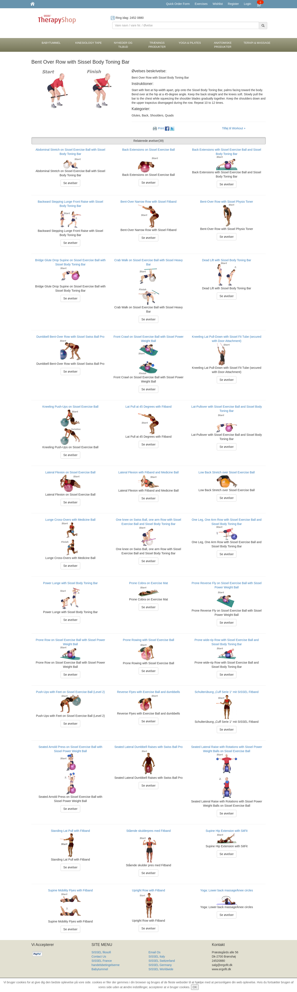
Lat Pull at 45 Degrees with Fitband (149, 406)
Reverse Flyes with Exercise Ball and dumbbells (148, 692)
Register (233, 3)
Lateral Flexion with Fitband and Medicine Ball (148, 472)
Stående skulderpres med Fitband (148, 830)
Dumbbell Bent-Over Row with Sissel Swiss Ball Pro (70, 336)
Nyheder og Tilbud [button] (123, 44)
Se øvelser (70, 183)
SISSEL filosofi (101, 952)
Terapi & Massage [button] (257, 42)
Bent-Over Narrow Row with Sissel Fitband (148, 201)
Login (247, 3)
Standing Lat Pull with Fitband (70, 830)
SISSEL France (102, 960)
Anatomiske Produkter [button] (223, 44)
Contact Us (99, 956)
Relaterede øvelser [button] (148, 140)
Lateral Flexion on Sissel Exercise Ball (70, 472)
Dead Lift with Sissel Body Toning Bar (226, 260)
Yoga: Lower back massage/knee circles (226, 890)
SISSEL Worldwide (161, 969)
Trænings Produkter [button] (157, 44)
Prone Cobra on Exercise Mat (148, 583)
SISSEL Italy (157, 956)
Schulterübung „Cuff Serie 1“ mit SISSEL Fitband (227, 692)
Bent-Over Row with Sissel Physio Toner (226, 201)
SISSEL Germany (160, 965)
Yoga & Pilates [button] (190, 42)
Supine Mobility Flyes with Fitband (70, 890)
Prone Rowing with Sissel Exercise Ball (148, 640)
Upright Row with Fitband (148, 890)
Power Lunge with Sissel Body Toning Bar (70, 583)
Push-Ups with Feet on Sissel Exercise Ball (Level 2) (70, 692)
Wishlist (218, 3)
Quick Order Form (178, 3)
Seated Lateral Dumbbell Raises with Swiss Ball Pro (148, 747)
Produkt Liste (157, 973)
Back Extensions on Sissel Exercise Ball (148, 149)
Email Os (155, 952)
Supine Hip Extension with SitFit (226, 830)
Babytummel (100, 969)
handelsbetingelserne (106, 965)
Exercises (201, 3)
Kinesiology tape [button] (88, 42)
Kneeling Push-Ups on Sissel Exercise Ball (70, 406)
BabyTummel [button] (51, 42)
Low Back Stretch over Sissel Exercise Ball (226, 472)
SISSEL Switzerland (162, 960)
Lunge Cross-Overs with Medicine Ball (70, 519)
